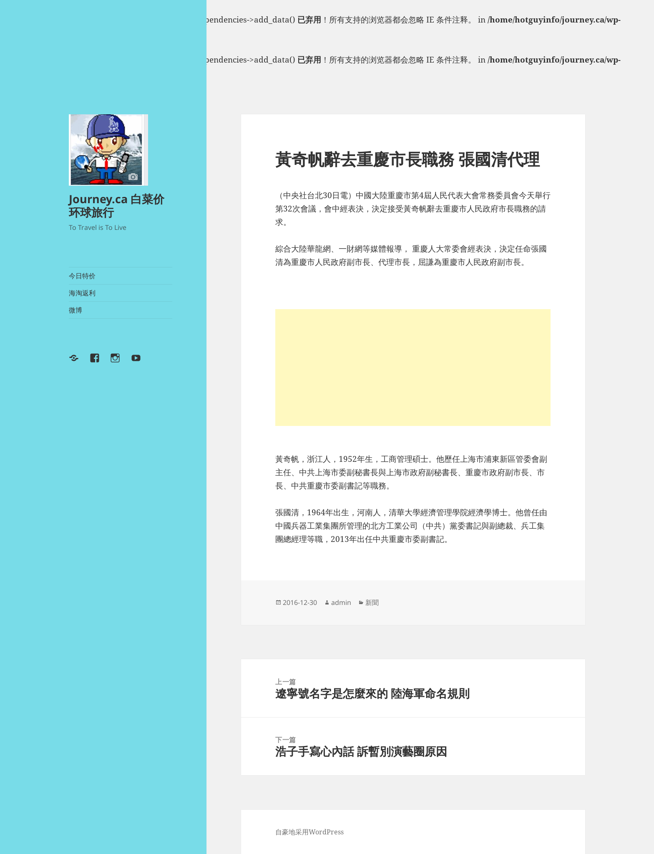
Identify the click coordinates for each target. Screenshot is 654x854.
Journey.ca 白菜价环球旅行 (116, 205)
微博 (75, 310)
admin (341, 602)
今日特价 (82, 275)
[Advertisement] (413, 367)
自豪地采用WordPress (309, 831)
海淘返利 (82, 292)
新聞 (372, 602)
